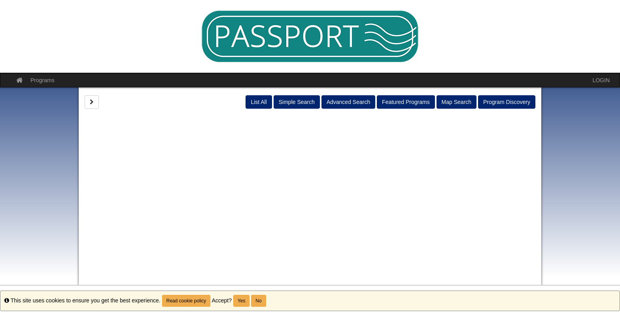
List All (259, 102)
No (258, 301)
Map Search (456, 102)
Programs (42, 80)
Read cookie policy (186, 301)
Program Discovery (506, 102)
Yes (242, 301)
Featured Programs (406, 102)
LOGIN (601, 80)
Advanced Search (348, 102)
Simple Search (297, 102)
